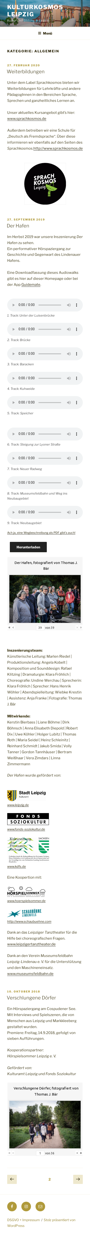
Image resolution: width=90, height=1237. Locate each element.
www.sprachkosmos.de (26, 118)
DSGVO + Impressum (23, 1220)
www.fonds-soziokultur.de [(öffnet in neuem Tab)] (26, 829)
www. (11, 901)
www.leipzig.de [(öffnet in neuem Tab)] (18, 805)
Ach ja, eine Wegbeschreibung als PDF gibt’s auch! (41, 532)
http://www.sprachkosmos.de (58, 148)
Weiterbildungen (26, 71)
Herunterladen (28, 547)
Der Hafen (18, 226)
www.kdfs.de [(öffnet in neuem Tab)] (16, 866)
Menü (45, 33)
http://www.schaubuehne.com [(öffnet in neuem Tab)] (29, 921)
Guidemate (30, 284)
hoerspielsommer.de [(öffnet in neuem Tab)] (30, 901)
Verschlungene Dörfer (31, 998)
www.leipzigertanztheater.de (31, 944)
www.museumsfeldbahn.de (30, 974)
